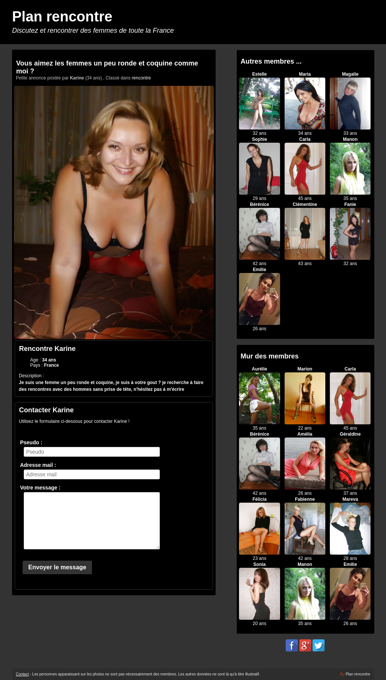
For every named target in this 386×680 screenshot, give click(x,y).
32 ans (259, 133)
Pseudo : (31, 442)
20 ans (259, 623)
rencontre (141, 78)
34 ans (305, 133)
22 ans (305, 428)
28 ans (350, 558)
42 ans (259, 263)
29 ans (259, 198)
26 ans (259, 328)
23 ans (259, 558)
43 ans (305, 263)
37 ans (350, 493)
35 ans (350, 198)
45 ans (305, 198)
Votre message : (40, 488)
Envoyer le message (57, 567)
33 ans (350, 133)
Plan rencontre (62, 16)
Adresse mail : (38, 465)
